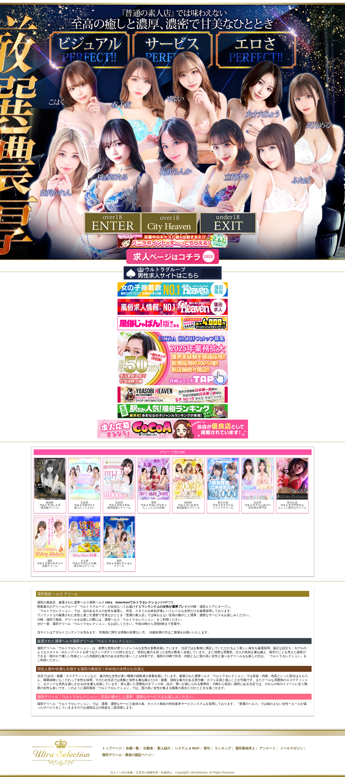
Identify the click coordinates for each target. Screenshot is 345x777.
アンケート (267, 748)
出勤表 (148, 748)
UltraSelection (199, 772)
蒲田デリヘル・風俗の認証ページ (126, 755)
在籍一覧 (132, 748)
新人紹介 (163, 748)
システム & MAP (187, 748)
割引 (207, 748)
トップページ (112, 748)
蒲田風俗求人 (245, 748)
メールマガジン (291, 748)
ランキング (223, 748)
